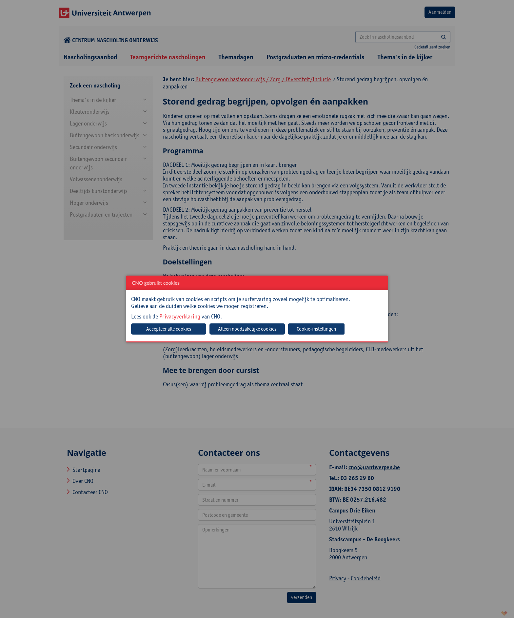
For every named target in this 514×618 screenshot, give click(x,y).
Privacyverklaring (179, 316)
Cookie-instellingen (316, 329)
